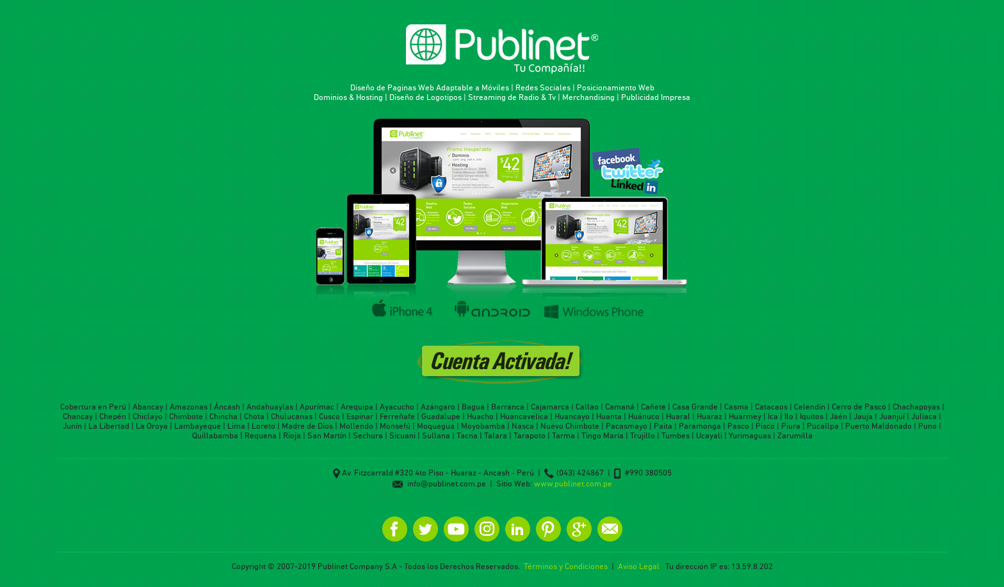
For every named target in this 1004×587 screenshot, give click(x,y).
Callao (587, 406)
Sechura (368, 435)
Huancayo (572, 416)
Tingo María (602, 435)
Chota (254, 416)
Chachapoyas (916, 406)
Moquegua (436, 426)
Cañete (653, 406)
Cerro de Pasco (859, 406)
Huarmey (745, 416)
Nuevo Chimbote (569, 426)
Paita (663, 426)
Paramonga (700, 426)
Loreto (263, 426)
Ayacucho (397, 406)
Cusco (329, 416)
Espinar (359, 416)
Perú (117, 406)
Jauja (863, 416)
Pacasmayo (626, 426)
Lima (236, 426)
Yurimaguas (750, 435)
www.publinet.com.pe (573, 483)
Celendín (809, 406)
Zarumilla (795, 435)
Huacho (480, 416)
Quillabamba (215, 435)
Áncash (227, 406)
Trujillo (642, 435)
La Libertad (108, 426)
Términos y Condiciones (566, 566)
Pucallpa (823, 426)
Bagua (473, 406)
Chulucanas (291, 416)
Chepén (112, 416)
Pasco (738, 426)
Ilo (788, 416)
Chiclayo (148, 416)
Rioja (292, 435)
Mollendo (356, 426)
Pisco (765, 426)
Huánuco (644, 416)
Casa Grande (695, 406)
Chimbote (186, 416)
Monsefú (395, 426)
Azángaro (438, 406)
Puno (927, 426)
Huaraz (709, 416)
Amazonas (188, 406)
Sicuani (402, 435)
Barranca (507, 406)
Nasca (523, 426)
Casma (736, 406)
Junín (72, 426)
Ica (773, 416)
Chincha (223, 416)
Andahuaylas (270, 406)
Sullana (436, 435)
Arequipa (357, 406)
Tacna (467, 435)
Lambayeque (197, 426)
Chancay (78, 416)
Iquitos (811, 416)
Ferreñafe (397, 416)
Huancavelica (524, 416)
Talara (495, 435)
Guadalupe (440, 416)
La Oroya (152, 426)
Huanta (609, 416)
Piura (790, 426)
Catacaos (771, 406)
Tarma (563, 435)
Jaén (838, 416)
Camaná (620, 406)
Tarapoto (530, 435)
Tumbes (675, 435)
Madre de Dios (307, 426)
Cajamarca (550, 406)
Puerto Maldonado (878, 426)
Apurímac (317, 406)
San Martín (326, 435)
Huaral (678, 416)
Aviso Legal (639, 566)
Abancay (148, 406)
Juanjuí (892, 416)
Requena (261, 435)
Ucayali (709, 435)
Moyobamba (483, 426)
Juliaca (924, 416)
